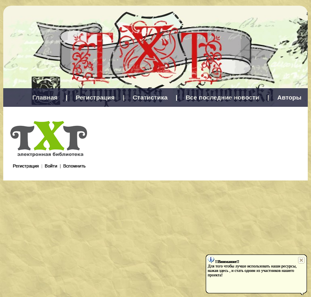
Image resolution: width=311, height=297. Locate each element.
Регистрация (95, 97)
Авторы (289, 97)
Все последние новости (222, 97)
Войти (51, 165)
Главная (45, 97)
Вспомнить (74, 165)
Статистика (150, 97)
